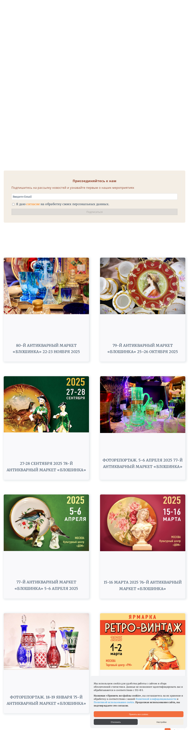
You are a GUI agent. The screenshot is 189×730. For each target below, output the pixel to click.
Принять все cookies (138, 714)
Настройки (161, 722)
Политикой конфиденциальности (156, 699)
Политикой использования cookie (114, 702)
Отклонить (116, 722)
